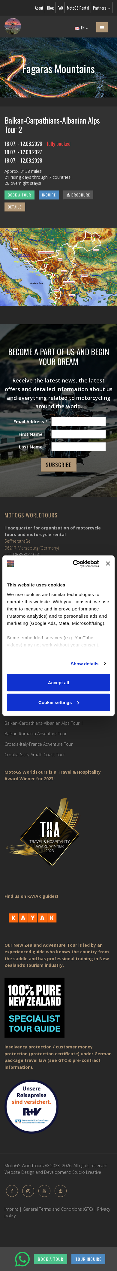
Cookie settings (58, 702)
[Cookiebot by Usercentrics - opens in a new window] (74, 564)
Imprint (11, 1209)
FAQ (60, 8)
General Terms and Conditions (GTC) (58, 1209)
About (39, 8)
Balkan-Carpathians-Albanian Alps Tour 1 (43, 723)
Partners (101, 8)
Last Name (31, 447)
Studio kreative (86, 1172)
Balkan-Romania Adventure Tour (35, 733)
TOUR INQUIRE (88, 1259)
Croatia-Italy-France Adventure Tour (38, 744)
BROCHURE (78, 194)
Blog (50, 8)
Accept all (58, 682)
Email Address (31, 421)
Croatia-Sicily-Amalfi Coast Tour (34, 754)
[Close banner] (108, 564)
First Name (31, 434)
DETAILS (15, 206)
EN (81, 28)
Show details (85, 663)
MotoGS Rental (78, 8)
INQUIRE (49, 194)
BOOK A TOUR (19, 194)
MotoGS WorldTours (31, 515)
